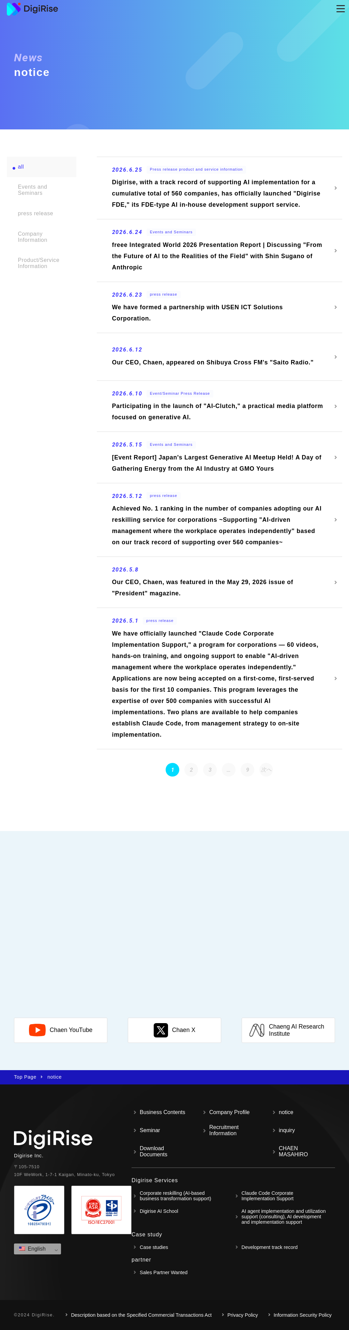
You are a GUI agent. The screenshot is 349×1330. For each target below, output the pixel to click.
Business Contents (162, 1112)
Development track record (270, 1247)
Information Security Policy (303, 1315)
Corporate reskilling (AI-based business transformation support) (175, 1195)
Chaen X (174, 1030)
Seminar (150, 1130)
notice (286, 1112)
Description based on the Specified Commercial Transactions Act (141, 1315)
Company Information (32, 237)
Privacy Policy (242, 1315)
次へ (266, 769)
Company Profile (229, 1112)
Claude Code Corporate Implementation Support (268, 1195)
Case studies (154, 1247)
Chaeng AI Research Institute (286, 1030)
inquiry (287, 1130)
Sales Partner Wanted (163, 1272)
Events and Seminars (32, 190)
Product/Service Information (38, 263)
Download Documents (153, 1151)
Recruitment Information (224, 1130)
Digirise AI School (159, 1211)
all (21, 167)
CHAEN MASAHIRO (293, 1151)
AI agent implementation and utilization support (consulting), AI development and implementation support (284, 1216)
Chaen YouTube (61, 1030)
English (32, 1249)
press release (35, 213)
